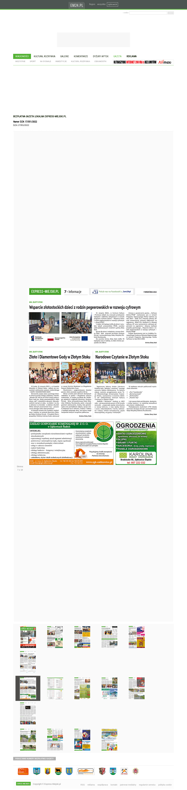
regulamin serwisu (147, 785)
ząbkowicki (112, 4)
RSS (82, 785)
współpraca (103, 785)
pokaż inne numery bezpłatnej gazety (34, 759)
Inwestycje (61, 61)
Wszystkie (20, 61)
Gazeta (118, 56)
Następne (20, 547)
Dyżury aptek (101, 56)
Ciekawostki (100, 61)
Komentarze (81, 56)
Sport (33, 61)
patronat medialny (128, 785)
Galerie (64, 56)
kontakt (114, 785)
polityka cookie (165, 785)
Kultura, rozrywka (44, 56)
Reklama (132, 56)
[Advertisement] (93, 91)
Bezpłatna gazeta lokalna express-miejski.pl (39, 116)
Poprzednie (20, 215)
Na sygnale (45, 61)
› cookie (125, 13)
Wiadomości (22, 56)
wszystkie (101, 4)
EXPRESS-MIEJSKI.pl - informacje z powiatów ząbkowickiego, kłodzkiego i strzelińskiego (41, 4)
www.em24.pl (77, 4)
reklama (91, 785)
